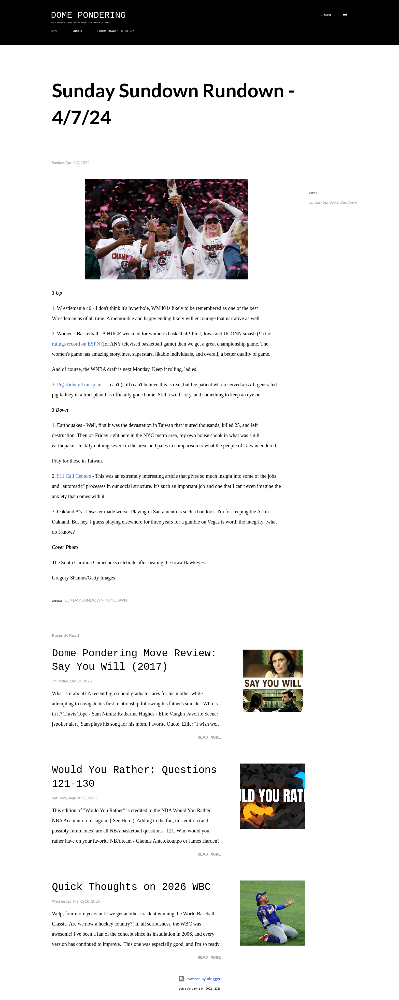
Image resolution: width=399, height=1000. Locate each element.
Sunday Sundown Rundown (333, 202)
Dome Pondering (88, 15)
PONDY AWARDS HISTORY (115, 31)
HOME (54, 31)
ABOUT (77, 31)
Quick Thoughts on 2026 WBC (131, 887)
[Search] (325, 15)
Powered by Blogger (199, 978)
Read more (209, 737)
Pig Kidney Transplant (80, 384)
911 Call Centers (74, 476)
